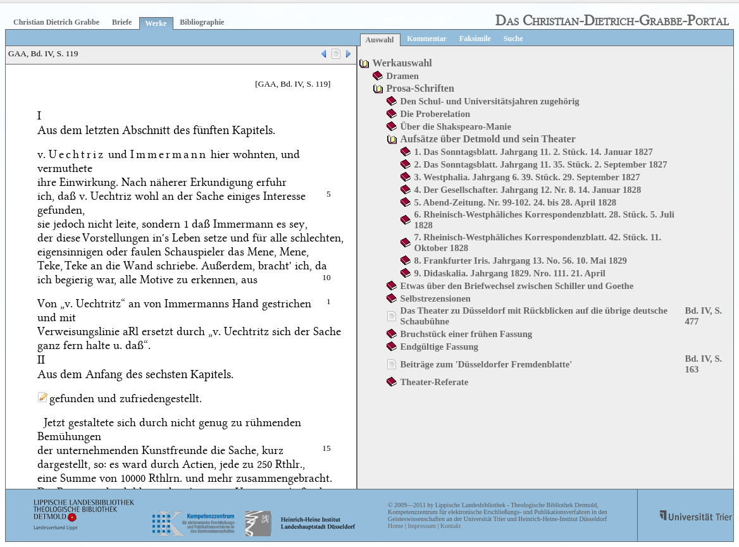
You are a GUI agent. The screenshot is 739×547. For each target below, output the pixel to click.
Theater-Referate (435, 382)
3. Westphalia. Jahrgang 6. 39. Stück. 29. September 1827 (527, 177)
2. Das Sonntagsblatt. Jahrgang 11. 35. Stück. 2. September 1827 (541, 164)
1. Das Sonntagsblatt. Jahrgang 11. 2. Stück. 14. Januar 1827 (533, 152)
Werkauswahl (402, 63)
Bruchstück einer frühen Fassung (467, 334)
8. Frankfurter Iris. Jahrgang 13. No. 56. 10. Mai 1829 (520, 260)
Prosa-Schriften (420, 88)
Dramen (403, 76)
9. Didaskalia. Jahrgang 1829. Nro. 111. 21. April (509, 273)
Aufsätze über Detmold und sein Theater (488, 138)
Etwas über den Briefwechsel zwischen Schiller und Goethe (517, 286)
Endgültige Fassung (439, 346)
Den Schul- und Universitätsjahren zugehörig (490, 101)
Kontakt (450, 525)
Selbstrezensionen (436, 298)
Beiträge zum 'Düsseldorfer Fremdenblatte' (487, 364)
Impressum (421, 525)
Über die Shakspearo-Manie (456, 126)
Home (395, 525)
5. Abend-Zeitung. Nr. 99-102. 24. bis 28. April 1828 (515, 202)
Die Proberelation (436, 114)
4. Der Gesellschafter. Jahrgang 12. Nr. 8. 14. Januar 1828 (528, 190)
